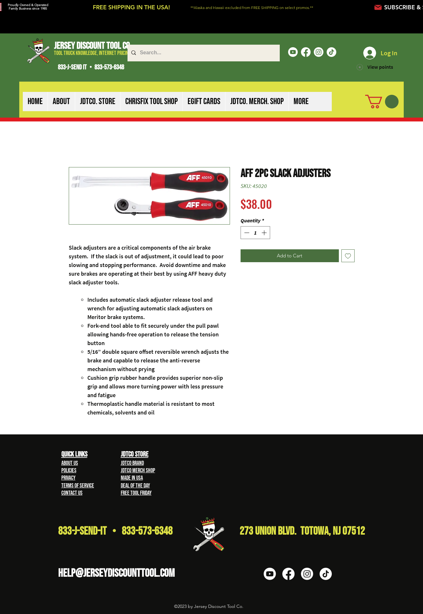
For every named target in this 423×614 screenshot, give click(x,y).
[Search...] (203, 53)
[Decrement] (246, 233)
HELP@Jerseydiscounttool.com (116, 573)
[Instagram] (318, 52)
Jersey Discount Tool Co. (93, 46)
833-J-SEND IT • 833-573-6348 (91, 67)
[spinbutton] (255, 233)
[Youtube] (293, 52)
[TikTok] (331, 52)
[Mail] (378, 7)
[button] (61, 101)
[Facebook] (306, 52)
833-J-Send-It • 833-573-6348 (115, 531)
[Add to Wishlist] (348, 256)
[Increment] (264, 233)
